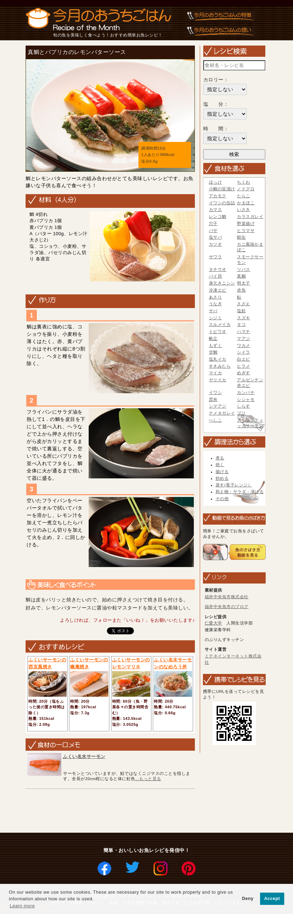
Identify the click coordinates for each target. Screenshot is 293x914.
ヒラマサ (245, 230)
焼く (220, 465)
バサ (213, 230)
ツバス (243, 269)
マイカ (215, 373)
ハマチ (243, 331)
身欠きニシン (222, 283)
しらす (243, 406)
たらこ (243, 196)
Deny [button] (247, 898)
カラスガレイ (250, 216)
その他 (222, 499)
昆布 (213, 399)
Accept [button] (272, 898)
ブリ (241, 413)
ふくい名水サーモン (84, 756)
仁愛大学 (213, 623)
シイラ (243, 352)
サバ (213, 311)
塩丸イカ (217, 359)
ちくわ (243, 182)
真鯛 (241, 276)
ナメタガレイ (222, 413)
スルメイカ (220, 324)
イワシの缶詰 (222, 203)
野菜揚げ (245, 223)
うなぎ (215, 304)
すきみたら (220, 366)
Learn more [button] (22, 905)
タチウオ (217, 269)
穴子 (213, 223)
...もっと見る (148, 778)
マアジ (243, 338)
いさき (243, 209)
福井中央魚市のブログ (226, 607)
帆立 (213, 338)
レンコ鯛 (217, 216)
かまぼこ (245, 203)
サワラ (215, 257)
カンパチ (245, 392)
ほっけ (215, 182)
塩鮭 (241, 311)
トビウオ (217, 331)
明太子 (243, 283)
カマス (215, 209)
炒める (222, 478)
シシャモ (245, 399)
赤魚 (241, 290)
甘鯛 (213, 352)
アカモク (217, 196)
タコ (241, 324)
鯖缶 (241, 237)
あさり (215, 297)
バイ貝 (215, 276)
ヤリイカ (217, 380)
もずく (215, 345)
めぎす (243, 373)
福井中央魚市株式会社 (226, 597)
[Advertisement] (151, 811)
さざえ (243, 304)
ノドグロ (245, 189)
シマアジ (217, 406)
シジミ (215, 318)
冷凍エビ (217, 290)
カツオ (215, 244)
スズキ (243, 318)
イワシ (215, 392)
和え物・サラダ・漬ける (240, 492)
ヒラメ (243, 366)
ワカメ (243, 345)
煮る (220, 458)
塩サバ (215, 237)
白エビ (243, 359)
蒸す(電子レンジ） (234, 485)
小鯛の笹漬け (222, 189)
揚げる (222, 472)
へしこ (215, 420)
